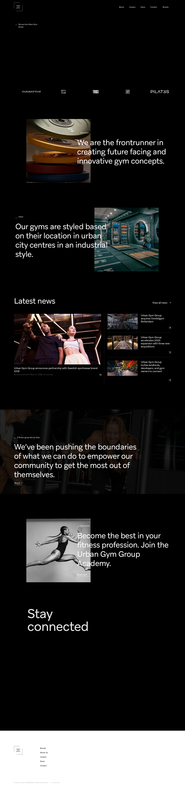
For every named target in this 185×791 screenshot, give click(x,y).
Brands (43, 748)
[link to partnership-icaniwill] (101, 371)
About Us (44, 752)
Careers (43, 757)
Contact (43, 765)
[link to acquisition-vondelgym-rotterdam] (156, 327)
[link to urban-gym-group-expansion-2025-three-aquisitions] (156, 352)
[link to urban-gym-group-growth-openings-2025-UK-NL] (156, 380)
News (42, 761)
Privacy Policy (56, 782)
